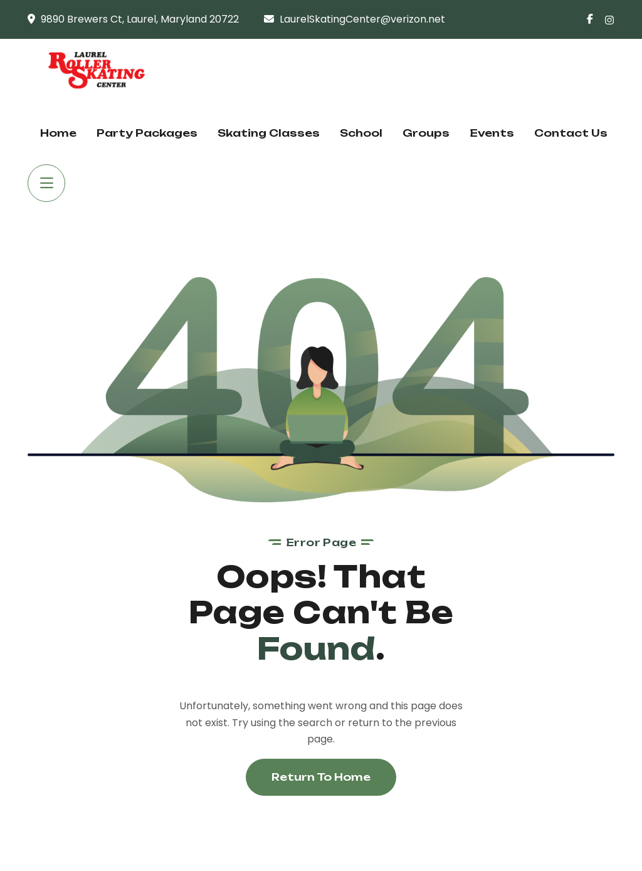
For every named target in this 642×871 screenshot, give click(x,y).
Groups (426, 133)
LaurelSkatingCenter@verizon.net (362, 19)
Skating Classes (269, 133)
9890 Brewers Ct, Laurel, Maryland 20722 (140, 19)
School (361, 133)
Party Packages (147, 133)
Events (492, 133)
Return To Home (321, 777)
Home (58, 133)
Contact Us (571, 133)
